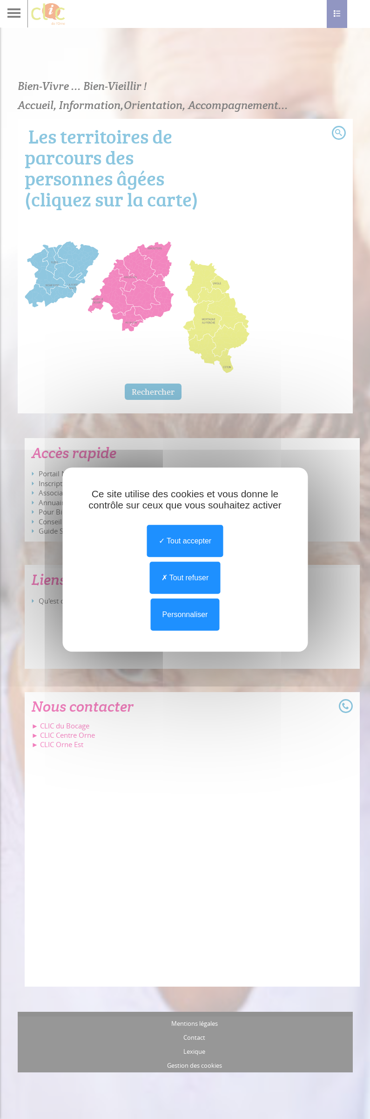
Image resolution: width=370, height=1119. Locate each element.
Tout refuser (185, 578)
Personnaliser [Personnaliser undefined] (185, 614)
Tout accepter (185, 541)
